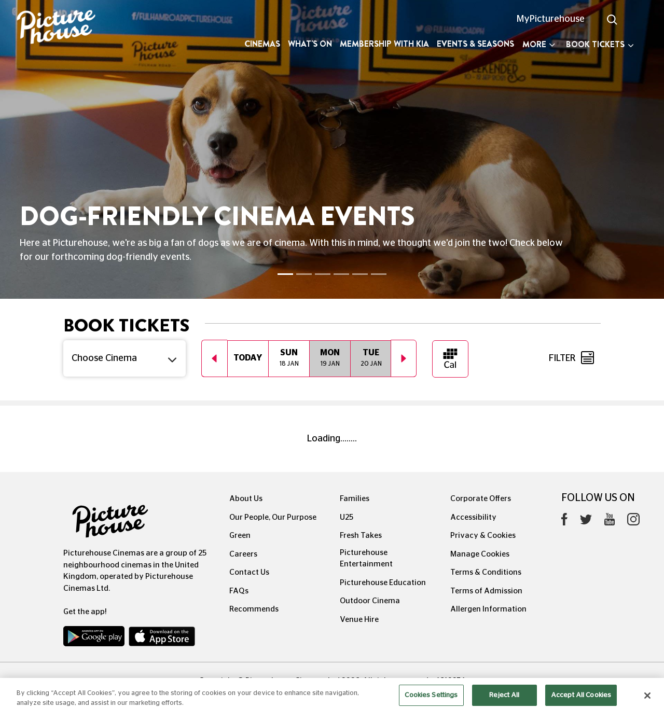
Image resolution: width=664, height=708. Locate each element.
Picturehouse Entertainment (366, 558)
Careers (243, 554)
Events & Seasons (475, 44)
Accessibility (473, 517)
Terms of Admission (486, 591)
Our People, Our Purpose (272, 517)
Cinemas (262, 44)
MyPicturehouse (551, 19)
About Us (245, 499)
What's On (310, 44)
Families (354, 499)
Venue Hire (359, 619)
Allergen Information (488, 609)
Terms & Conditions (485, 572)
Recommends (254, 609)
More (538, 44)
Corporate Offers (480, 499)
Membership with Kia (384, 44)
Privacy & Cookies (483, 535)
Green (240, 535)
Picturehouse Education (383, 583)
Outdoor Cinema (370, 601)
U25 (346, 517)
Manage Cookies (479, 554)
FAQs (238, 591)
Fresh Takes (361, 535)
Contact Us (249, 572)
